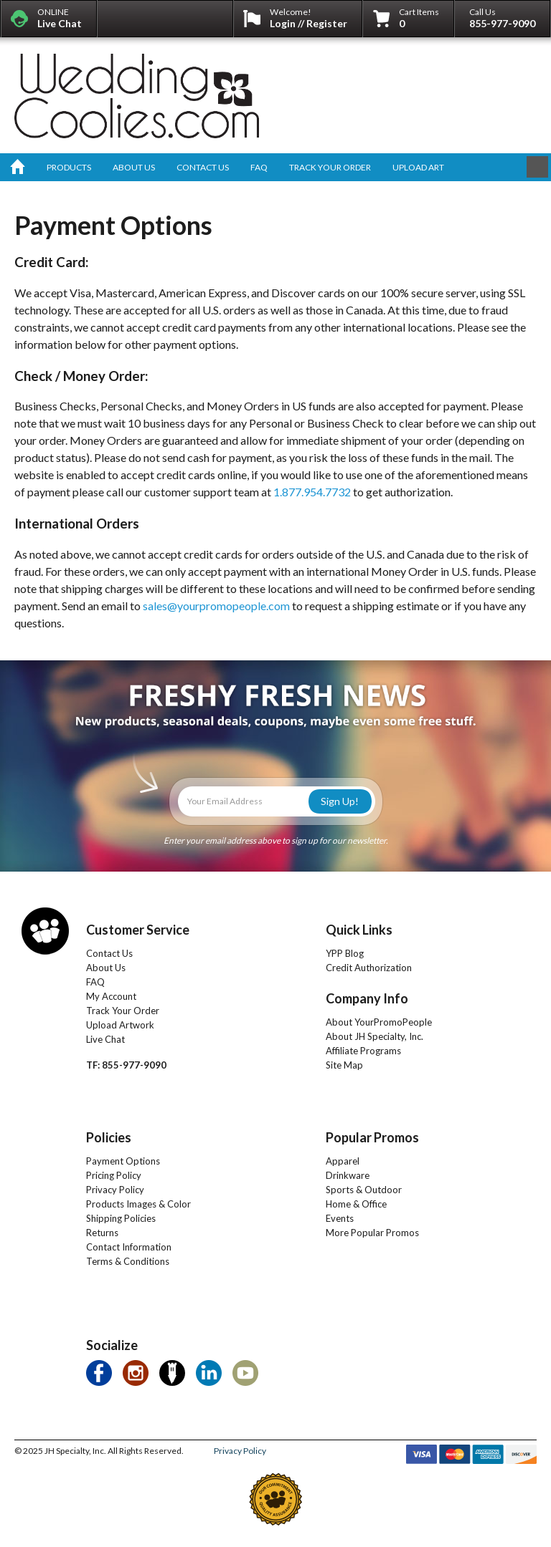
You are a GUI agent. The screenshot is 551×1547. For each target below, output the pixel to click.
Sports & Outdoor (364, 1189)
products (69, 167)
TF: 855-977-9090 (126, 1065)
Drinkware (347, 1175)
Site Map (344, 1065)
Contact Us (109, 953)
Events (340, 1218)
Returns (102, 1232)
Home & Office (356, 1204)
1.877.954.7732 (312, 491)
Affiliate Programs (363, 1050)
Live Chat (105, 1039)
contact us (202, 167)
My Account (111, 996)
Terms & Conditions (127, 1261)
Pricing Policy (113, 1175)
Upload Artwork (120, 1025)
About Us (106, 967)
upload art (418, 167)
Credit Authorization (369, 967)
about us (134, 167)
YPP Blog (345, 953)
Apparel (342, 1161)
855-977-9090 (502, 23)
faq (259, 167)
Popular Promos (372, 1137)
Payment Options (123, 1161)
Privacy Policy (115, 1189)
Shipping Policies (121, 1218)
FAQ (95, 982)
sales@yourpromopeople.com (216, 605)
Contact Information (128, 1247)
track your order (330, 167)
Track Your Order (122, 1010)
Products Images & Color (138, 1204)
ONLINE (59, 17)
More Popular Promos (372, 1232)
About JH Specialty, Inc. (374, 1036)
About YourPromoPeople (379, 1022)
